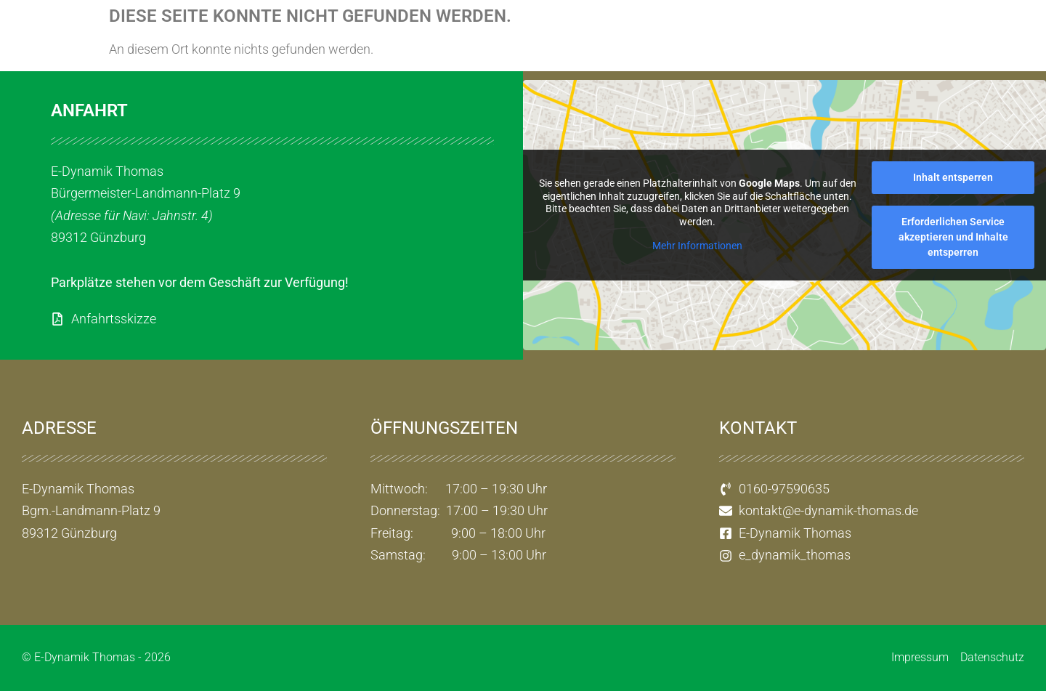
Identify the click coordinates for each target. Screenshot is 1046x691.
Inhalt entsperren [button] (953, 177)
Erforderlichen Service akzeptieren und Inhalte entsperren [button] (953, 237)
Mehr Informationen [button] (697, 246)
